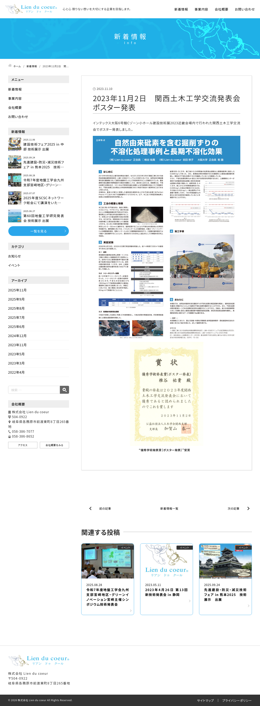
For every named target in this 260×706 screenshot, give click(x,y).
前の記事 (105, 508)
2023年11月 (17, 344)
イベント (14, 265)
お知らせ (14, 256)
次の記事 (234, 508)
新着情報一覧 (169, 508)
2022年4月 (16, 372)
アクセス (23, 445)
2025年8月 (16, 308)
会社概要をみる (54, 445)
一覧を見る (38, 231)
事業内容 (201, 9)
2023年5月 (16, 353)
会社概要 (221, 9)
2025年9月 (16, 299)
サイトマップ (205, 700)
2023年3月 (16, 363)
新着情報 (181, 9)
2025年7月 (16, 317)
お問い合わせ (245, 9)
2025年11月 (17, 290)
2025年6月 (16, 326)
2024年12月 (17, 335)
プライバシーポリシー (237, 700)
